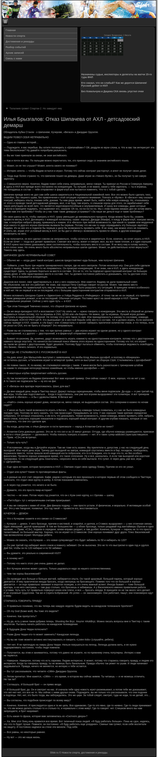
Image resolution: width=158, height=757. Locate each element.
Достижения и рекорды (20, 41)
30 (120, 52)
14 (108, 46)
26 (96, 52)
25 (90, 52)
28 (108, 52)
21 (108, 49)
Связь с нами (14, 58)
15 (114, 46)
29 (114, 52)
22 (114, 49)
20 (102, 49)
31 (84, 54)
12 (96, 46)
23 (120, 49)
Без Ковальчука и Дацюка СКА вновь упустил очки (112, 91)
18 (90, 49)
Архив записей (15, 52)
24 (84, 52)
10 (84, 46)
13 (102, 46)
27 (102, 52)
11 (90, 46)
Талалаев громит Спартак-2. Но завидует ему (36, 108)
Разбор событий (16, 47)
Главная (11, 30)
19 (96, 49)
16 (120, 46)
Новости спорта (15, 35)
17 (84, 49)
